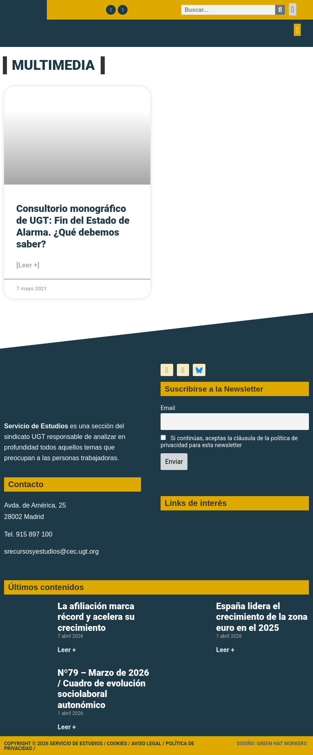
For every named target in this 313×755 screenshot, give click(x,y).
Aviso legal (146, 743)
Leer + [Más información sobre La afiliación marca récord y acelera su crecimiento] (66, 650)
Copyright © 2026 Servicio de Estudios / (55, 743)
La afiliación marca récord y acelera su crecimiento (95, 617)
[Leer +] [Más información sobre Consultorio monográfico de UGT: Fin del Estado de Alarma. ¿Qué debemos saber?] (28, 265)
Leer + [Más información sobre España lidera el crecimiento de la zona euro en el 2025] (225, 650)
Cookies (117, 743)
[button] (292, 9)
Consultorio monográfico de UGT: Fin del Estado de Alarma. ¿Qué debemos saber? (73, 226)
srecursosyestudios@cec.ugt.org (51, 551)
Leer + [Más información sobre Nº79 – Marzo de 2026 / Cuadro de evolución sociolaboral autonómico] (66, 727)
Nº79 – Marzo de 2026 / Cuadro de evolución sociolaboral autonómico (103, 689)
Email (168, 408)
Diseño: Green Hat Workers (271, 743)
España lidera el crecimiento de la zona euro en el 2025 (261, 617)
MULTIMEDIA (53, 65)
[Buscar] (280, 10)
